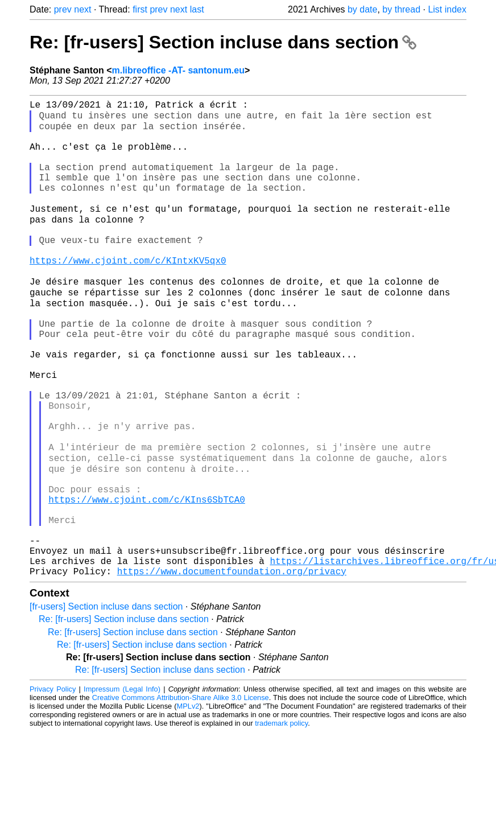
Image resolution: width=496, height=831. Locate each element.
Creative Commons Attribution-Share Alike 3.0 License (180, 796)
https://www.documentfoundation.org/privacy (231, 670)
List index (447, 9)
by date (362, 9)
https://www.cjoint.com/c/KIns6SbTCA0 (146, 582)
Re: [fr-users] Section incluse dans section (223, 42)
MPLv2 (188, 805)
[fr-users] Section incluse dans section (106, 705)
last (197, 9)
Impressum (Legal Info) (122, 788)
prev (63, 9)
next (82, 9)
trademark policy (281, 822)
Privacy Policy (53, 788)
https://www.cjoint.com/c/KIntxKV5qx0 (128, 294)
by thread (401, 9)
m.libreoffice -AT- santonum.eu (178, 70)
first (140, 9)
